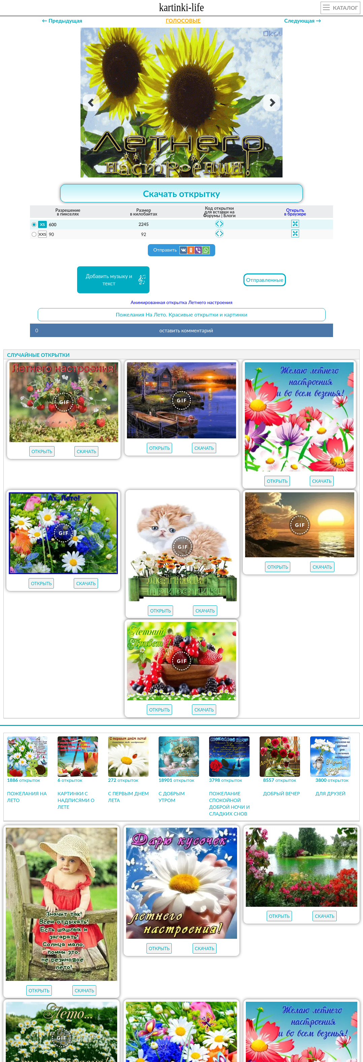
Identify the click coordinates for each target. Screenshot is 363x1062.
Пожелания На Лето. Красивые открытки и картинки (182, 314)
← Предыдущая (62, 20)
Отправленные (265, 279)
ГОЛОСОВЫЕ (183, 20)
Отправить (181, 250)
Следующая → (302, 20)
